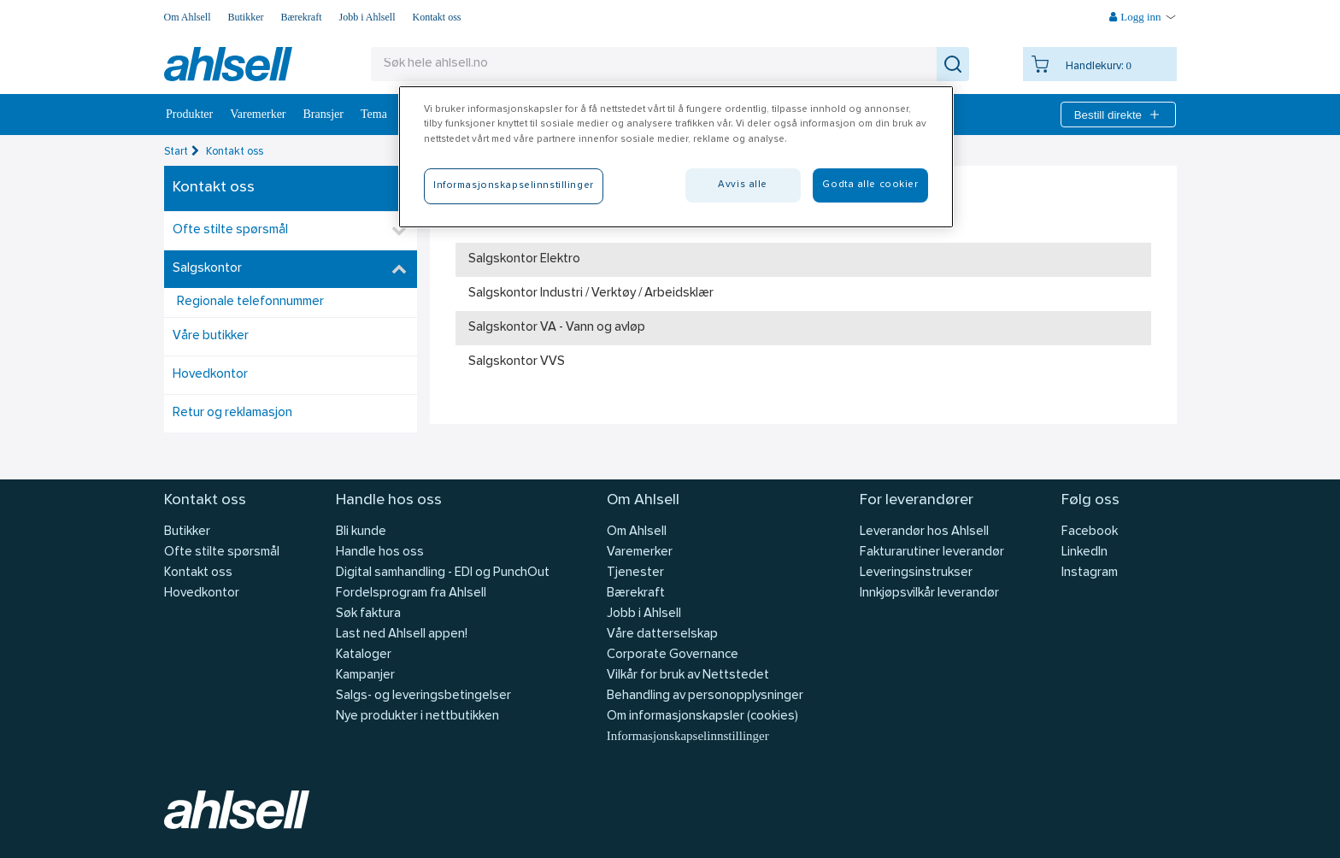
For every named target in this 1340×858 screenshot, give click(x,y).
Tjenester (635, 573)
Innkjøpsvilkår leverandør (929, 593)
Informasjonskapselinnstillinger (688, 736)
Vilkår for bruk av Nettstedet (688, 675)
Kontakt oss (437, 17)
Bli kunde (361, 532)
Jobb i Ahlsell (367, 17)
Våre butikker (211, 336)
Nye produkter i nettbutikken (417, 716)
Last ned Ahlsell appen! (401, 634)
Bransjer (323, 114)
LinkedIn (1084, 552)
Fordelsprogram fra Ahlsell (411, 593)
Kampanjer (365, 675)
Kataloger (363, 655)
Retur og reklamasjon (232, 413)
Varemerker (257, 114)
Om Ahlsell (187, 17)
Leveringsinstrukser (916, 573)
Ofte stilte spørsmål (230, 230)
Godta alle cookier (870, 184)
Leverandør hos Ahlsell (924, 532)
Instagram (1089, 573)
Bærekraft (301, 17)
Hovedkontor (210, 374)
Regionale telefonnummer (250, 302)
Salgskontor (207, 268)
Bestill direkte (1118, 114)
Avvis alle (742, 184)
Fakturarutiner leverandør (932, 552)
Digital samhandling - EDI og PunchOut (443, 573)
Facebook (1089, 532)
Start (176, 151)
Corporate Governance (672, 655)
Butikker (246, 17)
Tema (374, 114)
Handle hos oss (380, 552)
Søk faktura (368, 614)
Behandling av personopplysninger (705, 696)
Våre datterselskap (662, 634)
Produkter (189, 114)
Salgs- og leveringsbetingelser (423, 696)
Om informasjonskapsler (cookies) (702, 716)
